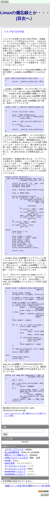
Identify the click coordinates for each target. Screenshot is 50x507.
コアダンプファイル (14, 449)
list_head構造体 (12, 452)
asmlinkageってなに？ (15, 471)
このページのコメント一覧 (14, 413)
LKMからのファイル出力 (16, 458)
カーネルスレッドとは (15, 466)
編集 (7, 486)
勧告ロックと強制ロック (16, 455)
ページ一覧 (39, 486)
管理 (47, 486)
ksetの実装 (10, 463)
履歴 (30, 486)
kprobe (8, 460)
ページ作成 (16, 486)
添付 (25, 486)
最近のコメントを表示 (34, 413)
